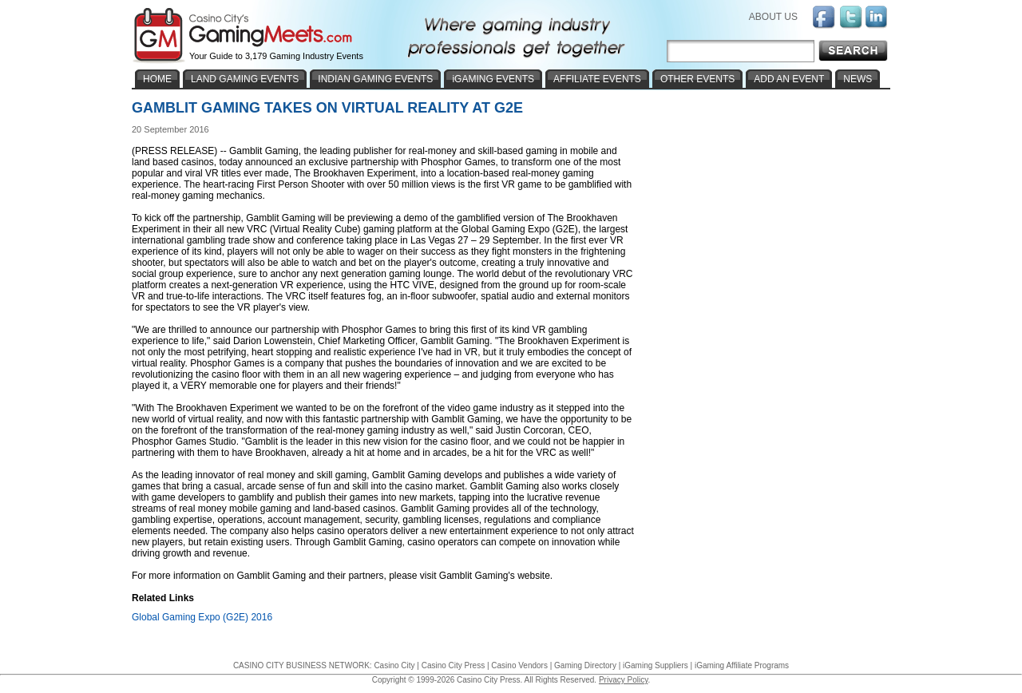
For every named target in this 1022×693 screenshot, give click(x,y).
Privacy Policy (623, 679)
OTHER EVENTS (697, 79)
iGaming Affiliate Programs (742, 665)
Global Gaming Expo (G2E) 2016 (202, 617)
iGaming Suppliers (655, 665)
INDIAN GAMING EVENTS (375, 79)
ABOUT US (773, 16)
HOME (157, 79)
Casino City (394, 665)
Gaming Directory (585, 665)
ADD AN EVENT (789, 79)
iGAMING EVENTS (493, 79)
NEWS (857, 79)
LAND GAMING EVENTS (245, 79)
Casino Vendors (519, 665)
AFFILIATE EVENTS (597, 79)
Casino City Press (453, 665)
